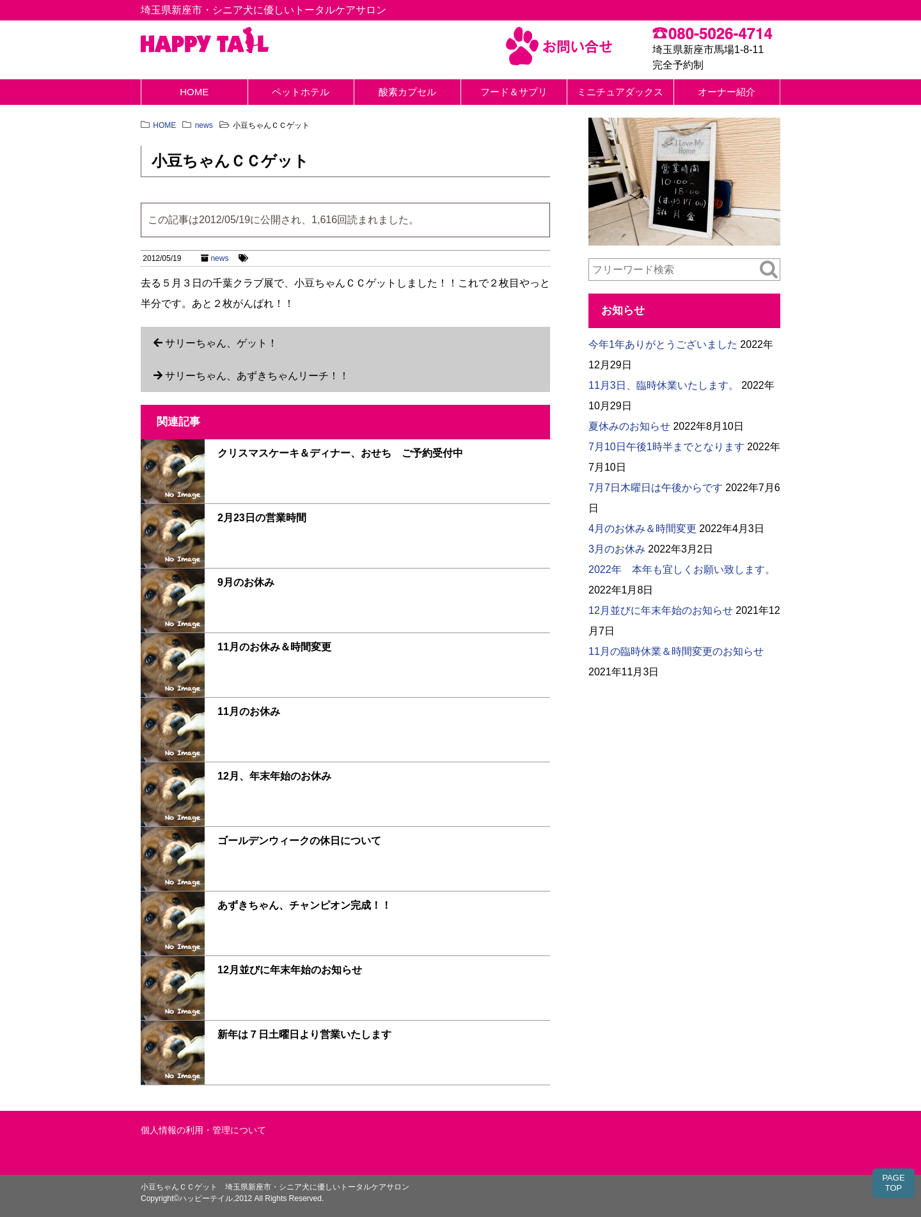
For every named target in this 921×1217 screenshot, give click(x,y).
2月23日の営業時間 (261, 517)
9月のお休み (245, 582)
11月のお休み (248, 711)
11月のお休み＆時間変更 (274, 646)
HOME (194, 91)
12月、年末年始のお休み (274, 776)
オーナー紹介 (726, 91)
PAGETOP (893, 1183)
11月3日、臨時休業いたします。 (663, 385)
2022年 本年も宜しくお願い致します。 (681, 569)
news (219, 258)
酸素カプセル (407, 91)
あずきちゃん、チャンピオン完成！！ (304, 905)
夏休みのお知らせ (629, 426)
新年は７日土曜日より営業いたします (304, 1034)
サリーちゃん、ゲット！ (221, 343)
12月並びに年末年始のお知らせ (289, 969)
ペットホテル (300, 91)
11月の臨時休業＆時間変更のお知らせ (676, 651)
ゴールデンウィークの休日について (299, 840)
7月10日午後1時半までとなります (666, 446)
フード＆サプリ (513, 91)
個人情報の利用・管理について (203, 1130)
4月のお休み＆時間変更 (642, 528)
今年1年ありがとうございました (662, 344)
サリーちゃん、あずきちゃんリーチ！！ (257, 375)
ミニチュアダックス (620, 91)
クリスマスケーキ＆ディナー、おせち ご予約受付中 (340, 453)
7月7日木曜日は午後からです (655, 487)
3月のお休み (616, 549)
